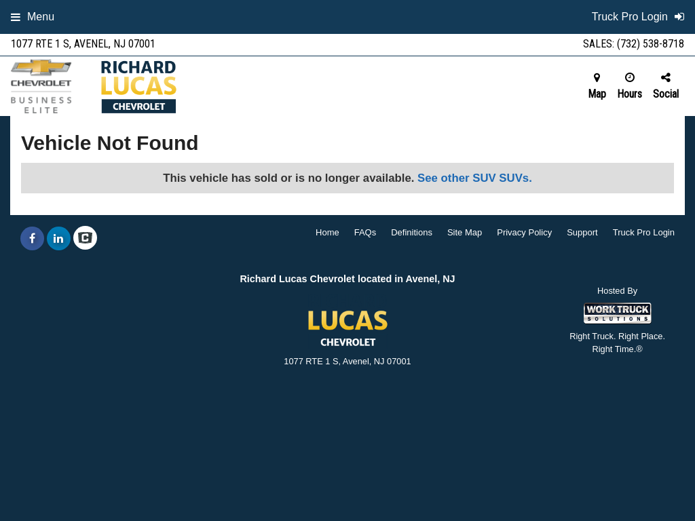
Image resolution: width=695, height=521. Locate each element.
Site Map (464, 232)
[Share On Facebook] (32, 238)
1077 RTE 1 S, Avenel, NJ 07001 (83, 43)
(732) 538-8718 (650, 43)
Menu (32, 16)
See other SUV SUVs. (474, 178)
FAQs (365, 232)
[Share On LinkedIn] (59, 238)
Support (582, 232)
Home (327, 232)
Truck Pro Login (644, 232)
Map (597, 86)
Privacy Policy (524, 232)
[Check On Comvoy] (85, 238)
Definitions (411, 232)
